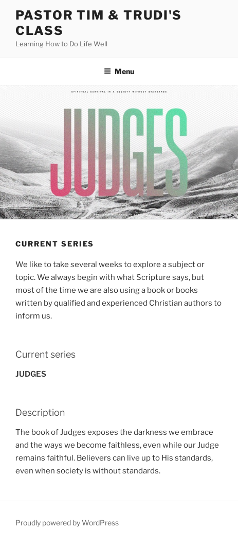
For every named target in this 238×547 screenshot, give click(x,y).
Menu (119, 71)
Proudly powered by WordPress (67, 522)
